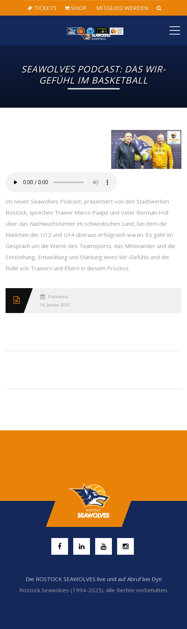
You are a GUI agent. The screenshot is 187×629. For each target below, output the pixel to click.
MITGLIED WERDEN (121, 8)
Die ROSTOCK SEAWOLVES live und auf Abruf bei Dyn (94, 579)
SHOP (76, 8)
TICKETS (42, 8)
